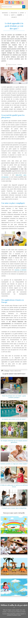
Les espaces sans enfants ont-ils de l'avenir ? (14, 418)
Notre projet (10, 613)
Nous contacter (16, 613)
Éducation (14, 12)
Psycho (6, 15)
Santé (13, 15)
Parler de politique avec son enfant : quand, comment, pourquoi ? (14, 395)
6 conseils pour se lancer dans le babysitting (14, 507)
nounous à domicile (20, 270)
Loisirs (22, 12)
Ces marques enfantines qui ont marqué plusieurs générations (14, 440)
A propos (4, 613)
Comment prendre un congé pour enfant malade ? (14, 463)
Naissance (5, 12)
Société (19, 15)
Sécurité (14, 17)
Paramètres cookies (16, 615)
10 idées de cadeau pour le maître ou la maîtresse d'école (14, 485)
